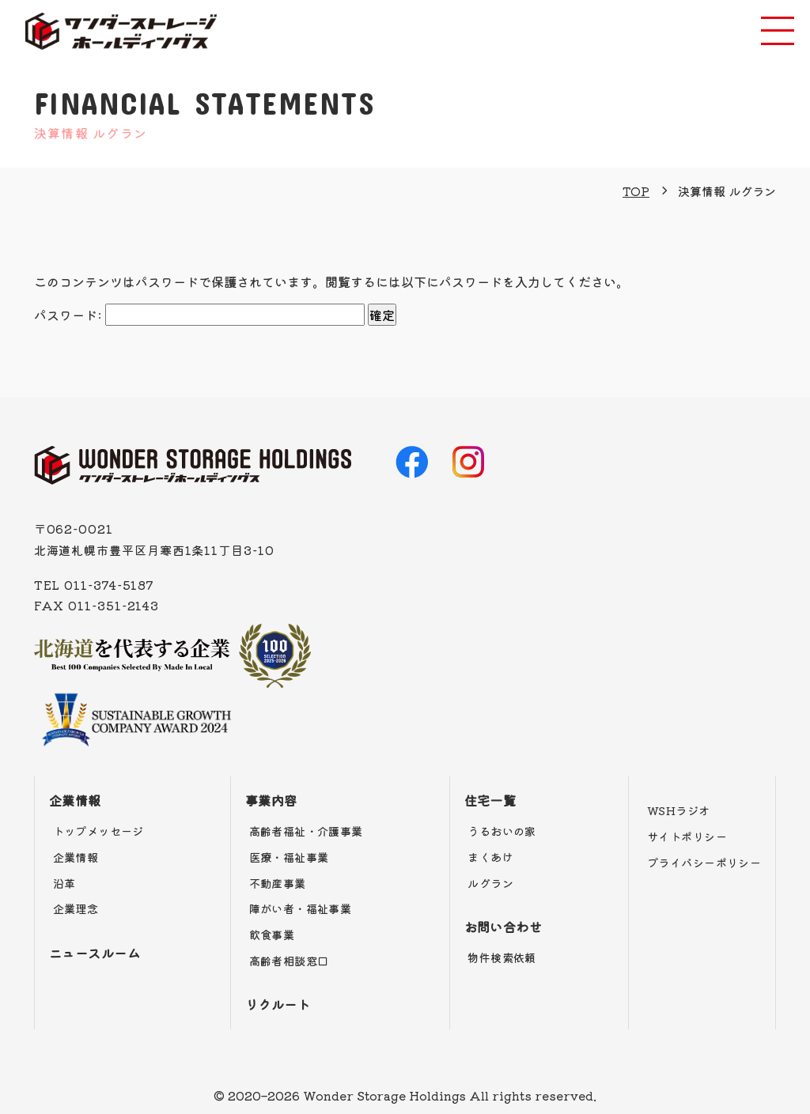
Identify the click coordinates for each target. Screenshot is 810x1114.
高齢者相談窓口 (289, 961)
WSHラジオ (678, 810)
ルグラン (490, 883)
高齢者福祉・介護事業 (306, 831)
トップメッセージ (98, 831)
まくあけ (490, 857)
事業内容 (271, 800)
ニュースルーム (94, 952)
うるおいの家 (501, 831)
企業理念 (76, 908)
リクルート (277, 1004)
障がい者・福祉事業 (300, 908)
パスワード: (199, 314)
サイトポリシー (687, 836)
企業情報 (75, 800)
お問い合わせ (503, 926)
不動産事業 (277, 883)
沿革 (64, 883)
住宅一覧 (490, 800)
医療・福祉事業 (289, 857)
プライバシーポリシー (704, 862)
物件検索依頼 (501, 957)
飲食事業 (272, 934)
